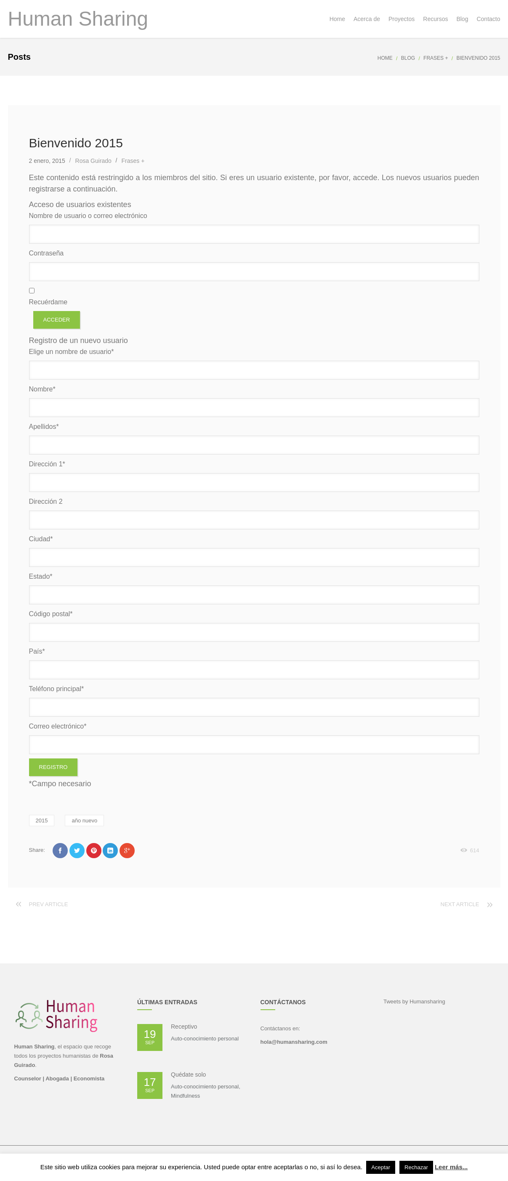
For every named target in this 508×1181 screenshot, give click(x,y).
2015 (42, 820)
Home (385, 58)
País (37, 651)
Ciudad (41, 539)
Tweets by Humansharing (414, 1001)
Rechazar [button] (416, 1167)
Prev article (48, 904)
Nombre (42, 389)
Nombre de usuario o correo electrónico (88, 215)
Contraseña (46, 253)
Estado (41, 576)
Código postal (51, 613)
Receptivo (184, 1026)
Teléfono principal (56, 688)
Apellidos (44, 426)
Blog (408, 58)
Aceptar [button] (380, 1167)
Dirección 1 (47, 464)
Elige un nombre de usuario (71, 351)
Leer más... (451, 1166)
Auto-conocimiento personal (205, 1038)
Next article (460, 904)
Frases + (435, 58)
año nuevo (84, 820)
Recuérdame (48, 302)
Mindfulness (185, 1096)
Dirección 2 (46, 501)
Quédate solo (188, 1074)
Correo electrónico (58, 726)
